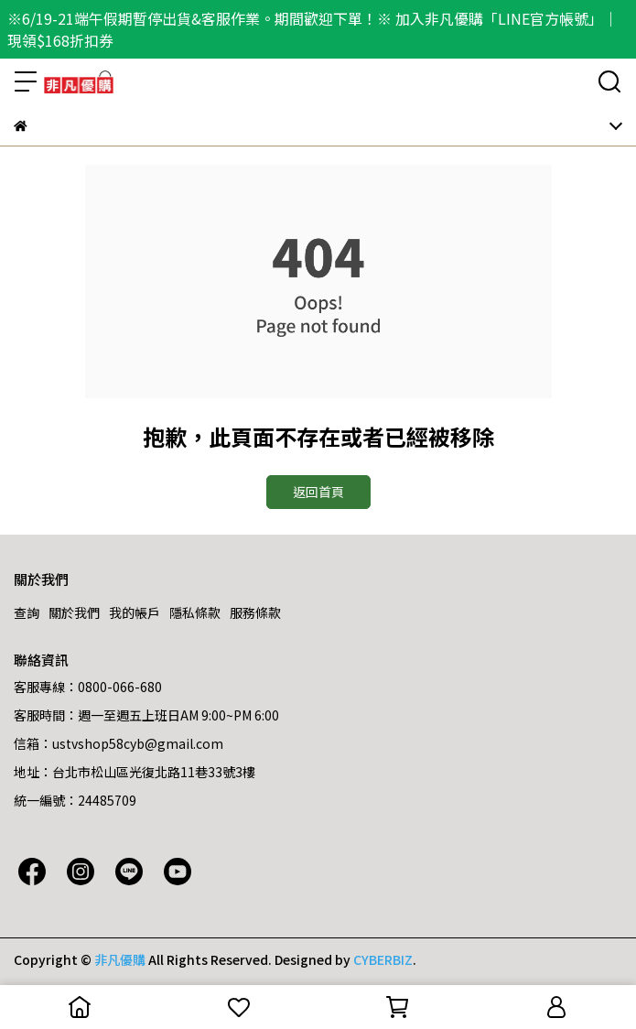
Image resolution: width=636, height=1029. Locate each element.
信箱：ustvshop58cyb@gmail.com (118, 743)
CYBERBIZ (383, 959)
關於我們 (74, 612)
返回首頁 (318, 491)
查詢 (26, 612)
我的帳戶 (134, 612)
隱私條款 (195, 612)
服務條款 (255, 612)
